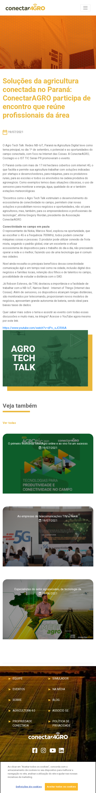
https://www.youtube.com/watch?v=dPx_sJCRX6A (34, 328)
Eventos (19, 691)
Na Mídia (58, 691)
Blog (56, 702)
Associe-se (60, 712)
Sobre (17, 702)
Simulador (60, 680)
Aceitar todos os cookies (61, 787)
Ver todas (9, 423)
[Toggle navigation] (85, 7)
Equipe (17, 680)
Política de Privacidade (61, 725)
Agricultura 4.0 (24, 712)
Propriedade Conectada (22, 725)
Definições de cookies (29, 787)
